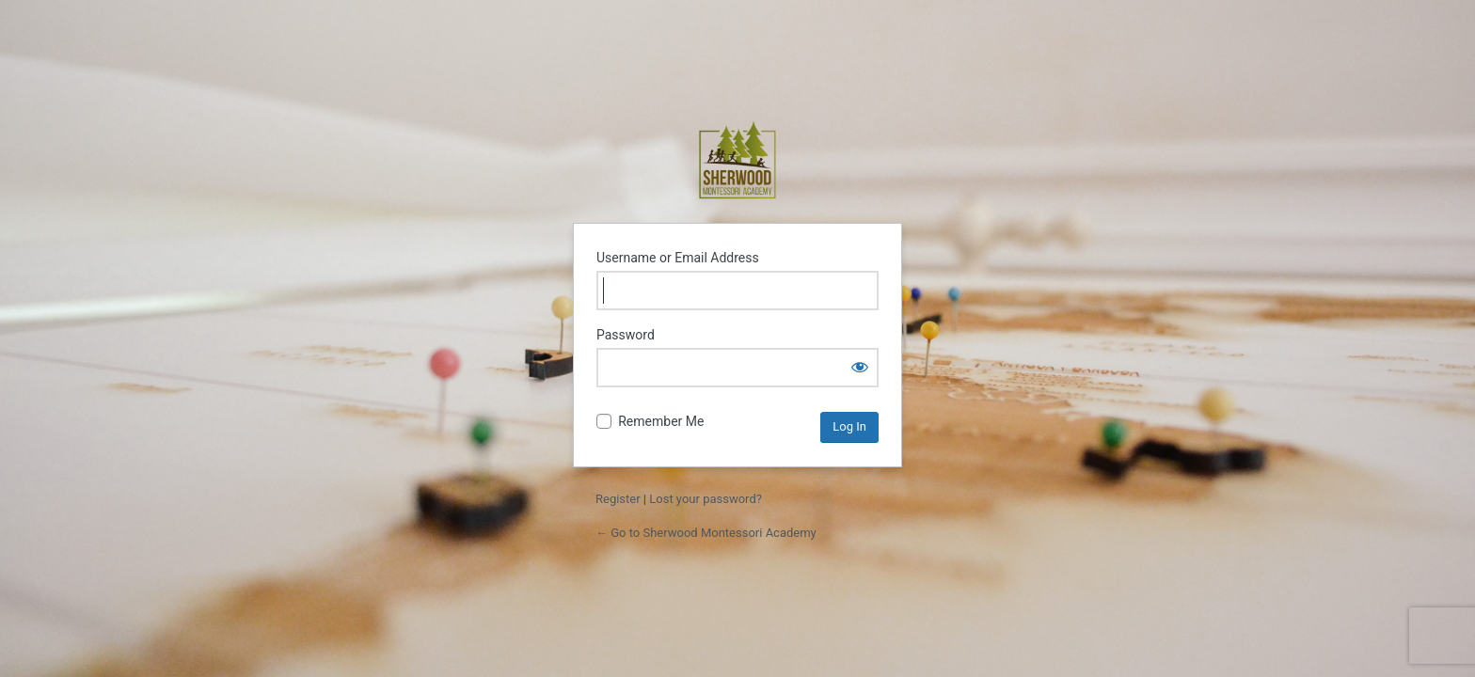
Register (618, 499)
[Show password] (860, 367)
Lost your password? (705, 499)
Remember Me (661, 421)
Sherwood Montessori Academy (737, 159)
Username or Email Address (677, 257)
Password (625, 334)
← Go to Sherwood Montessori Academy (706, 533)
